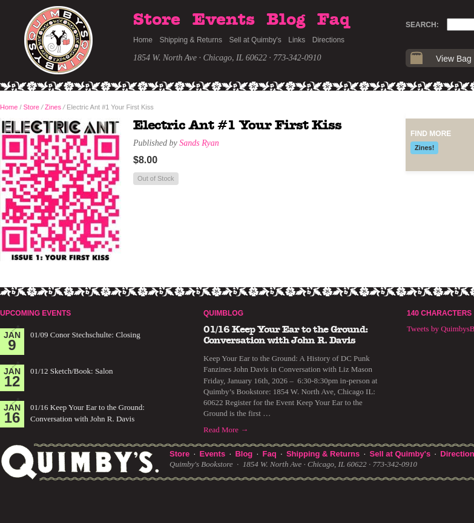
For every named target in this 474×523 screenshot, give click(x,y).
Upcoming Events (35, 313)
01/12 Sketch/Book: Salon (71, 370)
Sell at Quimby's (255, 40)
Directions (328, 40)
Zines (53, 107)
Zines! (424, 147)
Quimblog (223, 313)
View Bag (454, 58)
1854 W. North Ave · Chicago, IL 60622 (200, 57)
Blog (285, 19)
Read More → (225, 429)
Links (296, 40)
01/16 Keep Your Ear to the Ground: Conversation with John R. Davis (285, 335)
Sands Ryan (199, 143)
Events (224, 19)
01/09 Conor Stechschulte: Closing (85, 334)
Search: (422, 25)
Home (143, 40)
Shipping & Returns (191, 40)
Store (156, 19)
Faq (333, 19)
